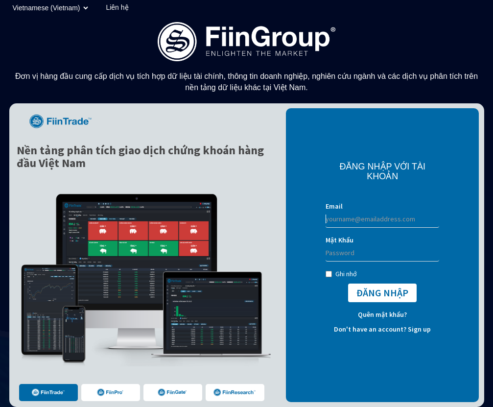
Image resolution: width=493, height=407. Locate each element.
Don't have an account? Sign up (382, 329)
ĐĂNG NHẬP (382, 293)
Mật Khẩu (339, 240)
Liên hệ (117, 7)
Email (334, 206)
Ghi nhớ (341, 273)
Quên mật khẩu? (382, 314)
